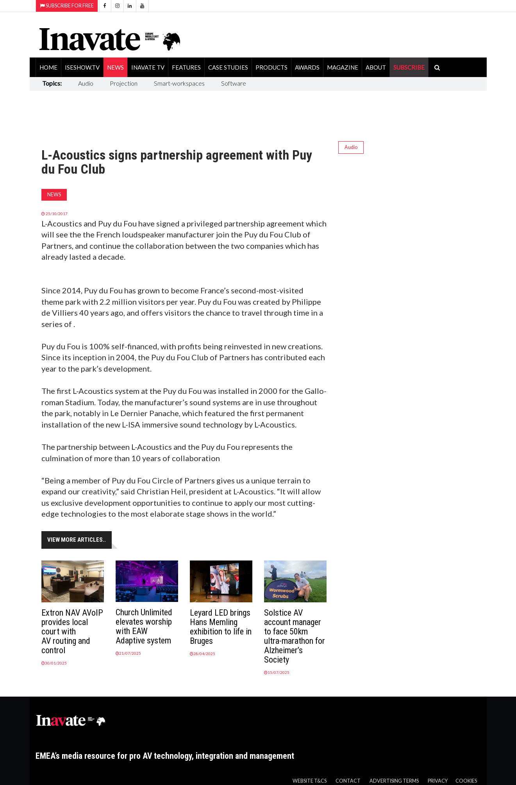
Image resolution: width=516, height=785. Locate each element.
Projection (123, 83)
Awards (307, 67)
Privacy (438, 781)
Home (48, 67)
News (115, 67)
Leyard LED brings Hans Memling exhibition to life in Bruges (221, 627)
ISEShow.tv (82, 67)
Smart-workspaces (179, 83)
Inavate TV (147, 67)
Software (233, 83)
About (376, 67)
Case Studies (228, 67)
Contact (348, 781)
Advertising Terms (394, 781)
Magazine (342, 67)
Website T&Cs (310, 781)
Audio (85, 83)
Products (271, 67)
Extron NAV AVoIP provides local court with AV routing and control (72, 631)
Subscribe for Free (67, 6)
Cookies (466, 781)
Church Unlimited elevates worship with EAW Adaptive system (144, 626)
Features (186, 67)
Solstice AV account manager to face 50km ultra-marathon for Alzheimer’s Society (294, 636)
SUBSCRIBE (409, 67)
